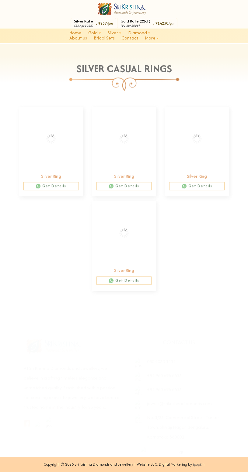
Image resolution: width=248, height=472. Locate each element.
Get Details (51, 188)
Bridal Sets (104, 38)
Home (75, 32)
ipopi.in (198, 464)
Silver (114, 32)
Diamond (139, 32)
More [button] (152, 38)
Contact (129, 38)
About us (78, 38)
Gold (94, 32)
